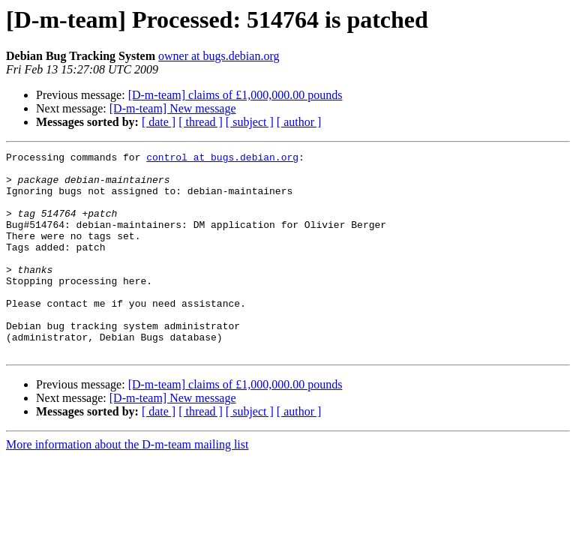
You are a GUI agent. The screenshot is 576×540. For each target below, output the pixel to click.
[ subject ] (250, 122)
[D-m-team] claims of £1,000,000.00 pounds (235, 94)
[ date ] (159, 122)
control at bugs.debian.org (222, 159)
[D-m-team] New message (173, 108)
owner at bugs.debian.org (218, 56)
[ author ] (299, 122)
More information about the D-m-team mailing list (127, 484)
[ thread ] (200, 122)
